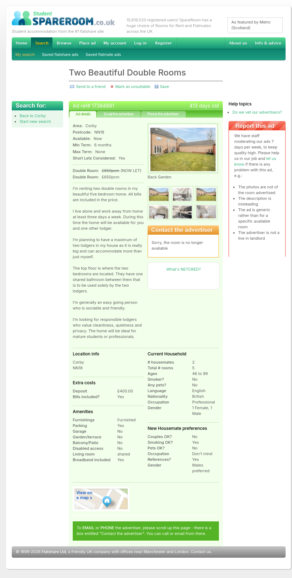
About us (238, 43)
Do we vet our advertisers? (257, 112)
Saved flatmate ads (103, 54)
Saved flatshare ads (60, 54)
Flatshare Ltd (54, 551)
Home (21, 43)
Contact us (201, 551)
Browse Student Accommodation (63, 43)
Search (41, 43)
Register (163, 43)
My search (25, 54)
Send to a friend (91, 86)
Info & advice (268, 43)
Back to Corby (33, 115)
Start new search (35, 121)
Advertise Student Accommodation (87, 43)
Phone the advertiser (163, 113)
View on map (101, 499)
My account (114, 43)
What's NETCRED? (184, 269)
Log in (140, 43)
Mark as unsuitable (132, 86)
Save (164, 86)
